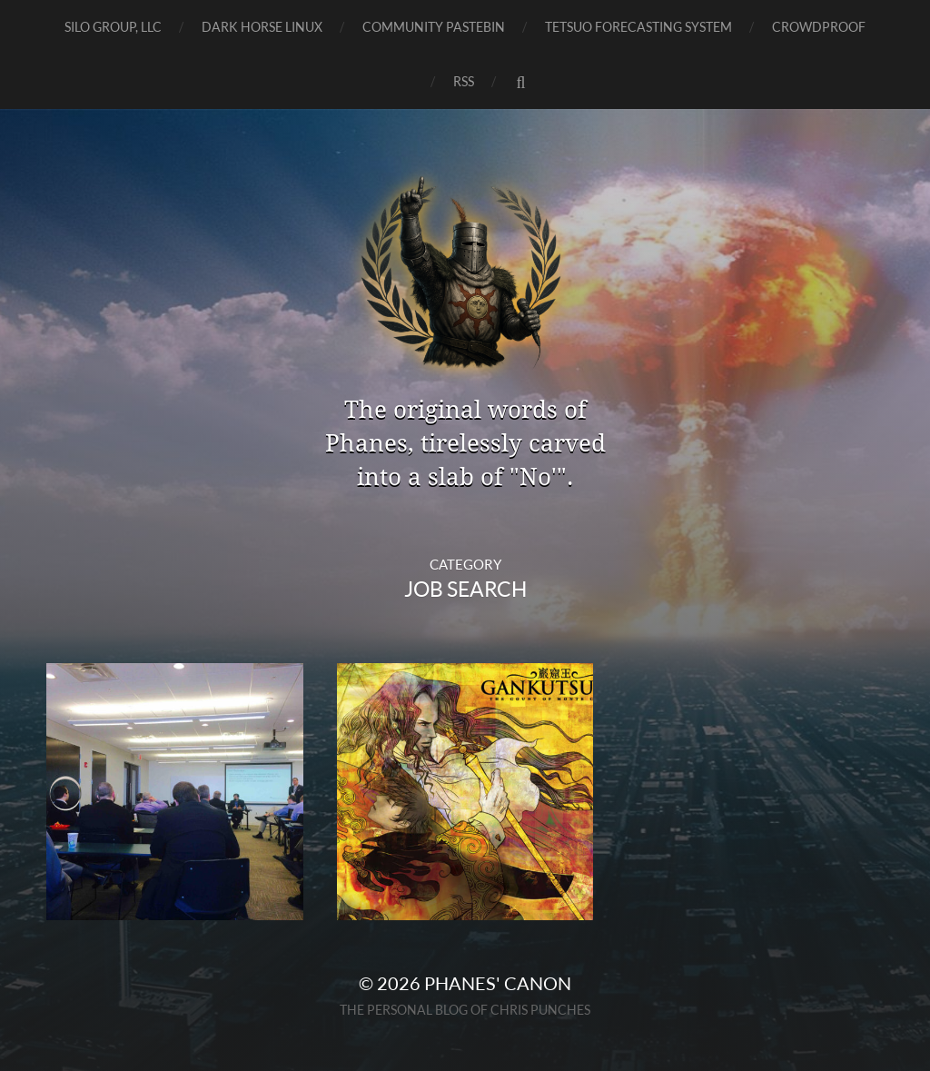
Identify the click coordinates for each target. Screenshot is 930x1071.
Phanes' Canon (497, 983)
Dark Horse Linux (262, 27)
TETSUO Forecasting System (638, 27)
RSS (463, 81)
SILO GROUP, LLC (113, 27)
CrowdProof (819, 27)
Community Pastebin (433, 27)
